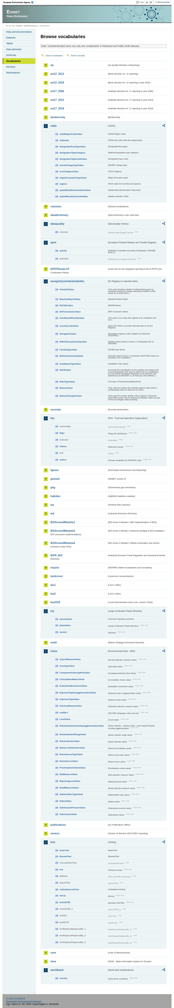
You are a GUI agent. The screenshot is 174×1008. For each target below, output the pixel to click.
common (55, 206)
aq (52, 65)
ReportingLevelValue (69, 781)
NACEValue (65, 370)
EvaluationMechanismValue (73, 686)
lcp (52, 611)
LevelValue (64, 719)
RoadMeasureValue (69, 787)
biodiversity (57, 117)
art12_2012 (57, 73)
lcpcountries (65, 619)
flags (61, 433)
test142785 (64, 902)
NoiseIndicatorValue (69, 741)
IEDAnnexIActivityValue (71, 356)
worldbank (57, 970)
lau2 (53, 593)
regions (63, 184)
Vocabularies (13, 61)
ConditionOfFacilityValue (71, 318)
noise (53, 651)
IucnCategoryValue (68, 171)
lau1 (53, 585)
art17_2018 (57, 108)
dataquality (57, 223)
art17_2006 (57, 91)
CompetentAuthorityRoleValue (74, 672)
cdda (53, 125)
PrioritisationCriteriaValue (72, 767)
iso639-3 (63, 712)
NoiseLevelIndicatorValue (72, 748)
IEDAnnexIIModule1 (62, 522)
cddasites (64, 140)
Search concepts (78, 56)
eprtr (53, 242)
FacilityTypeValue (68, 349)
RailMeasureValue (68, 774)
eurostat (55, 409)
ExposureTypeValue (69, 699)
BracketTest (65, 856)
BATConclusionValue (69, 311)
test (52, 842)
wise (53, 961)
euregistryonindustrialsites (67, 281)
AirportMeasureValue (69, 659)
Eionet (19, 26)
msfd (53, 642)
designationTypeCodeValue (73, 159)
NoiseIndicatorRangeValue (72, 734)
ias (52, 504)
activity (63, 250)
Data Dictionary (30, 26)
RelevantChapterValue (70, 396)
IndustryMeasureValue (70, 706)
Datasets (10, 37)
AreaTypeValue (66, 666)
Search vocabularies (54, 56)
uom (53, 952)
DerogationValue (67, 334)
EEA (19, 2)
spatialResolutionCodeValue (73, 196)
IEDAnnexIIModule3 (62, 530)
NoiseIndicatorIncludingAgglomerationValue (81, 726)
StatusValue (65, 801)
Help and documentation (19, 32)
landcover (56, 576)
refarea (63, 446)
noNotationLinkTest (69, 889)
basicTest (64, 850)
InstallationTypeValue (70, 364)
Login (141, 2)
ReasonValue (66, 388)
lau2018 (55, 602)
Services (10, 66)
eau (61, 869)
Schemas (11, 55)
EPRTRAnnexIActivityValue (73, 342)
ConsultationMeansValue (71, 679)
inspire (54, 567)
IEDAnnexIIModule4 (62, 543)
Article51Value (66, 289)
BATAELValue (66, 305)
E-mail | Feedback (15, 998)
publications (58, 824)
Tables (9, 43)
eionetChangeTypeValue (71, 165)
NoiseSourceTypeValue (71, 754)
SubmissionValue (68, 814)
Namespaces (13, 72)
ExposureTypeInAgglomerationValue (77, 692)
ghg (52, 487)
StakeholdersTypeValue (71, 794)
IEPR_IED (56, 555)
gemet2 (55, 478)
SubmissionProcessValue (72, 807)
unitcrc (63, 459)
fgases (54, 470)
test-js (62, 895)
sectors (63, 632)
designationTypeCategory (72, 152)
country (63, 978)
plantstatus (65, 625)
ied (52, 513)
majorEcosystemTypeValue (73, 178)
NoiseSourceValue (68, 761)
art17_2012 (57, 99)
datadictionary (59, 215)
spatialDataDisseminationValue (75, 190)
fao (52, 418)
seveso (54, 833)
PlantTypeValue (67, 381)
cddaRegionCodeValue (70, 134)
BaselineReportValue (69, 299)
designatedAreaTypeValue (72, 146)
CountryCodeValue (68, 326)
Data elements (13, 49)
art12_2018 (57, 82)
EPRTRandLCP (59, 269)
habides (55, 496)
